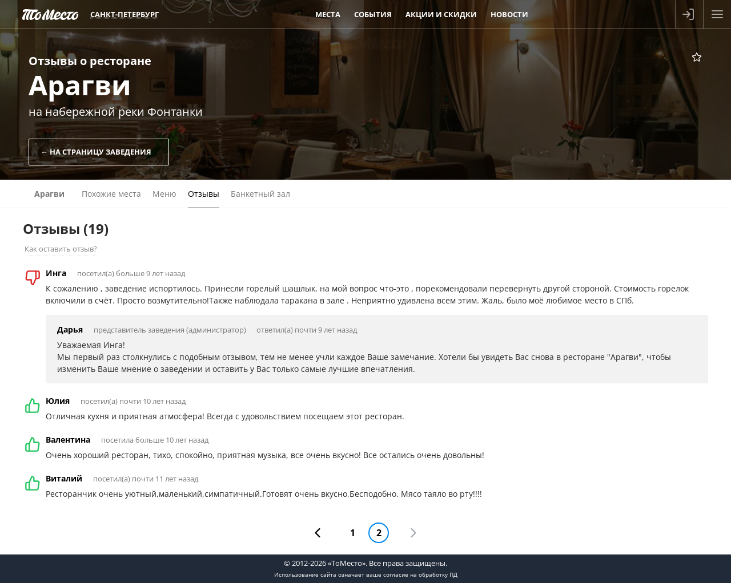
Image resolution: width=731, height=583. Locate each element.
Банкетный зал (260, 193)
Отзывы (203, 193)
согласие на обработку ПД (420, 574)
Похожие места (111, 193)
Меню (164, 193)
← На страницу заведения (96, 152)
